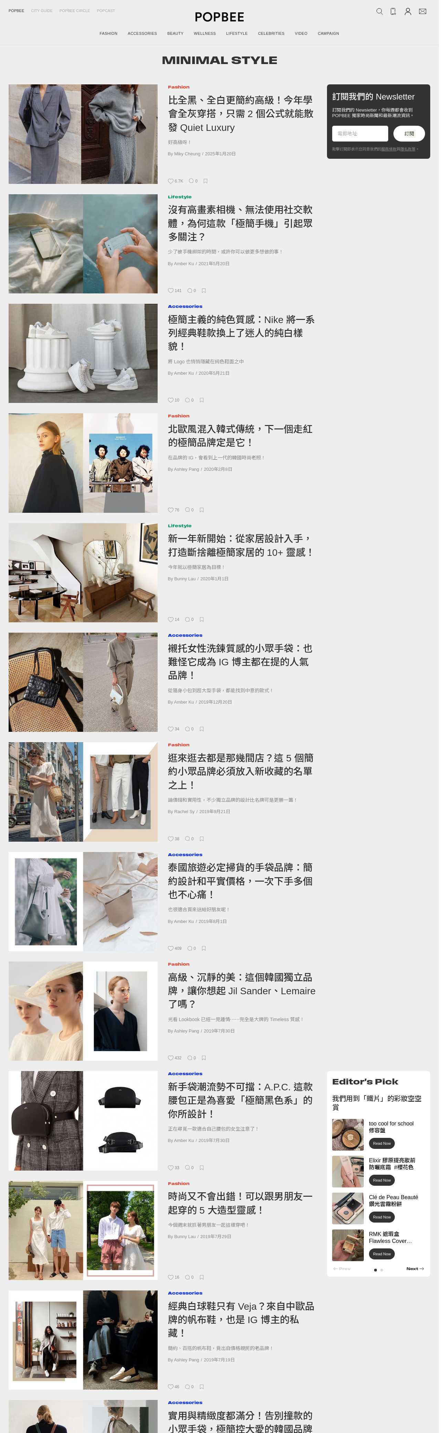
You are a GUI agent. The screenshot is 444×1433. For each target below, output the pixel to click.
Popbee (16, 11)
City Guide (42, 11)
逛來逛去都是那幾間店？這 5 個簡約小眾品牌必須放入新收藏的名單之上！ (241, 772)
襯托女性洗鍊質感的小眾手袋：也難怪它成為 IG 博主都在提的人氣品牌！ (240, 662)
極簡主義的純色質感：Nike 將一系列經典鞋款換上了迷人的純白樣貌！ (241, 333)
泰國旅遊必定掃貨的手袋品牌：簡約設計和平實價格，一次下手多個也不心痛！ (240, 881)
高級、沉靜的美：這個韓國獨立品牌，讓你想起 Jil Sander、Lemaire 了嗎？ (242, 991)
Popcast (106, 11)
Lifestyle (180, 197)
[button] (375, 1270)
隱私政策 (407, 149)
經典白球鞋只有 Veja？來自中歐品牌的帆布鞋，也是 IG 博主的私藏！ (241, 1320)
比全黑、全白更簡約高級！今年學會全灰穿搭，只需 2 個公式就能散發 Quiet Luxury (241, 114)
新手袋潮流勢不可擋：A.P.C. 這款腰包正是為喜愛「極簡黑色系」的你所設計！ (240, 1101)
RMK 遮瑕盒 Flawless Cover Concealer (387, 1241)
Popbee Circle (75, 11)
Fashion (179, 87)
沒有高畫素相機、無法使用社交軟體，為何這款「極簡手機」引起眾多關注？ (240, 223)
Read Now (382, 1143)
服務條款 (389, 149)
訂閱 (409, 133)
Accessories (185, 306)
